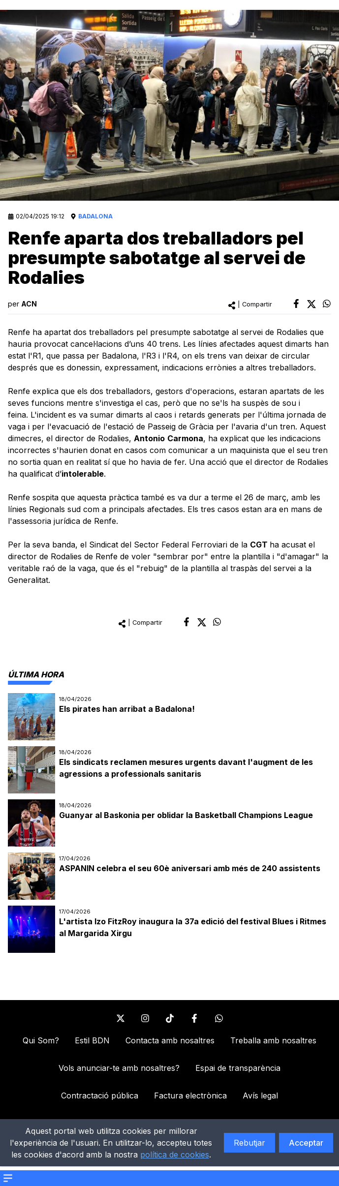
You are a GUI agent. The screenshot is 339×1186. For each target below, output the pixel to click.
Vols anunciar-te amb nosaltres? (119, 1068)
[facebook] (296, 303)
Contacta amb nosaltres (170, 1040)
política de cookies (174, 1154)
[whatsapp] (326, 303)
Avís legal (260, 1095)
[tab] (36, 674)
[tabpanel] (169, 823)
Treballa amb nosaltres (273, 1040)
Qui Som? (41, 1040)
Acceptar (306, 1143)
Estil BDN (92, 1040)
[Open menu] (8, 1178)
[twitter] (311, 304)
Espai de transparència (237, 1068)
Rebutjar (249, 1143)
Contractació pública (99, 1095)
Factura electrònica (190, 1095)
